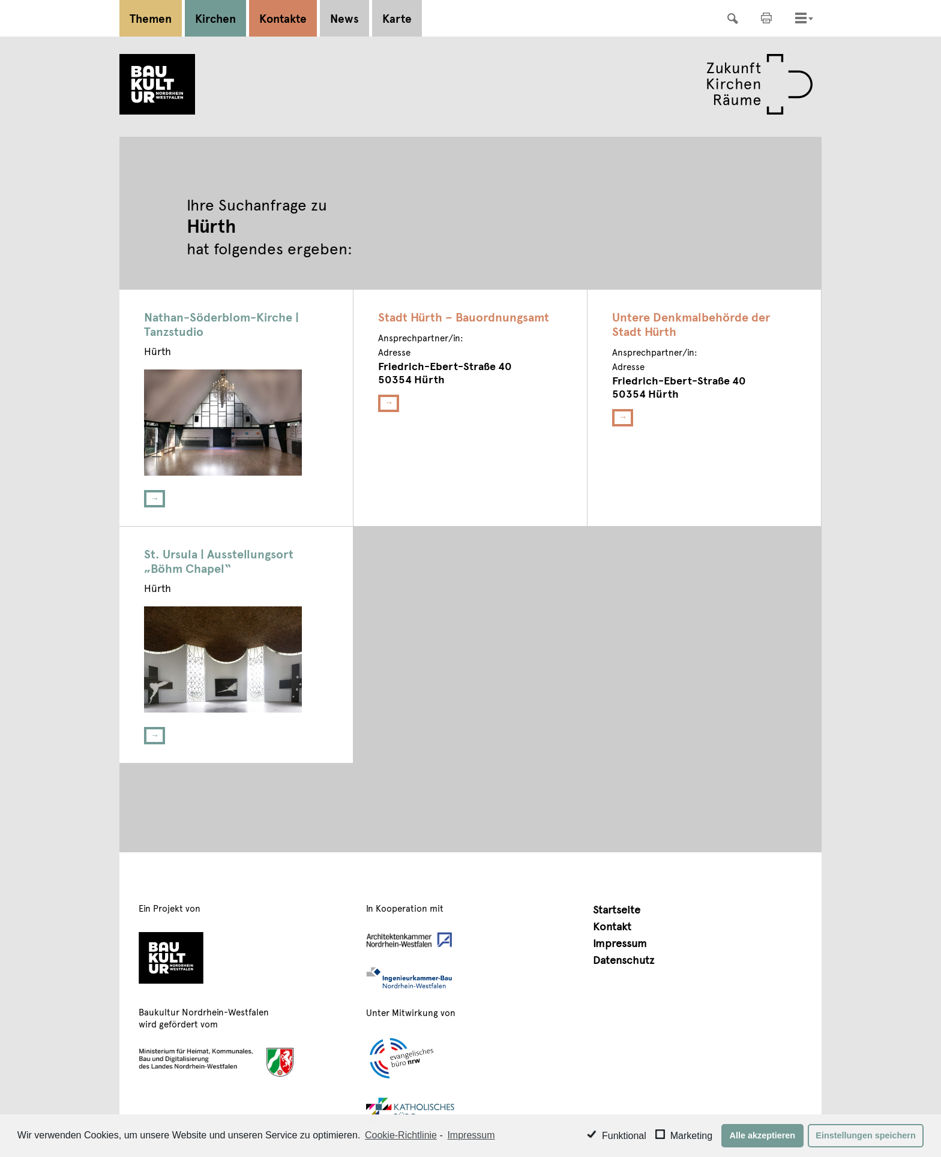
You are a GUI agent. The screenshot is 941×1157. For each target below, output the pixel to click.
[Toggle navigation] (801, 18)
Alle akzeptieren (763, 1135)
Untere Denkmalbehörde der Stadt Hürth (691, 323)
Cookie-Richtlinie (401, 1135)
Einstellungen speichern (865, 1135)
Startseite (616, 908)
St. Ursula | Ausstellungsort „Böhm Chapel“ (218, 560)
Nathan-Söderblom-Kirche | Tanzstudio (221, 323)
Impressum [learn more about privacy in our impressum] (471, 1135)
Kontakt (612, 925)
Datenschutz (623, 959)
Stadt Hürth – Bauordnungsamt (463, 316)
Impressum (620, 942)
